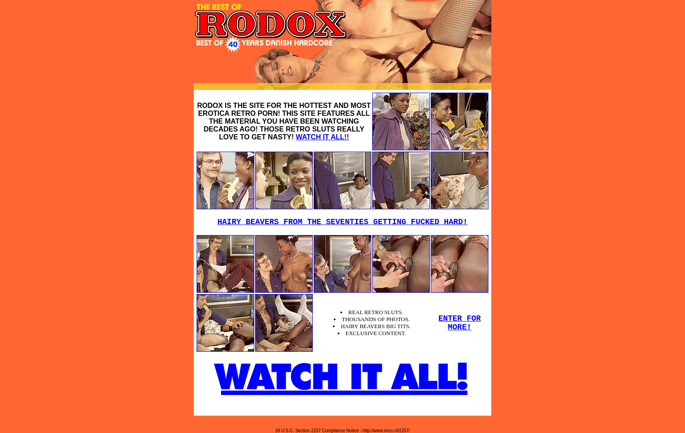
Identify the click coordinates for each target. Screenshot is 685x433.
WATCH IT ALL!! (322, 137)
